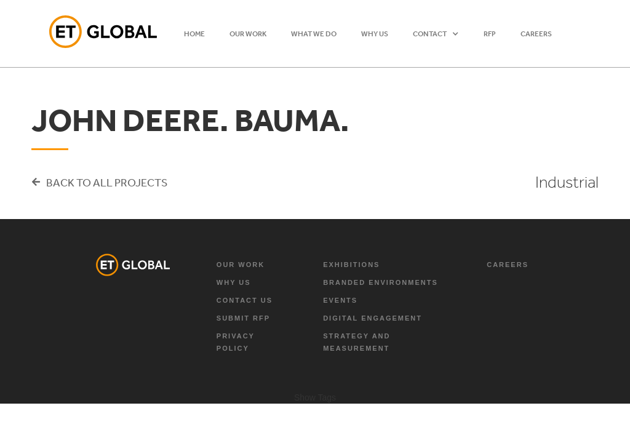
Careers (536, 34)
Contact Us (245, 300)
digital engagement (372, 318)
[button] (436, 33)
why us (234, 282)
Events (340, 300)
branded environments (380, 282)
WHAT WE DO (314, 34)
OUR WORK (247, 34)
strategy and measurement (356, 342)
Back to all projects (106, 182)
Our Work (241, 264)
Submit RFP (243, 318)
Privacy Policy (236, 342)
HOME (194, 34)
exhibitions (351, 264)
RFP (490, 34)
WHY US (374, 34)
